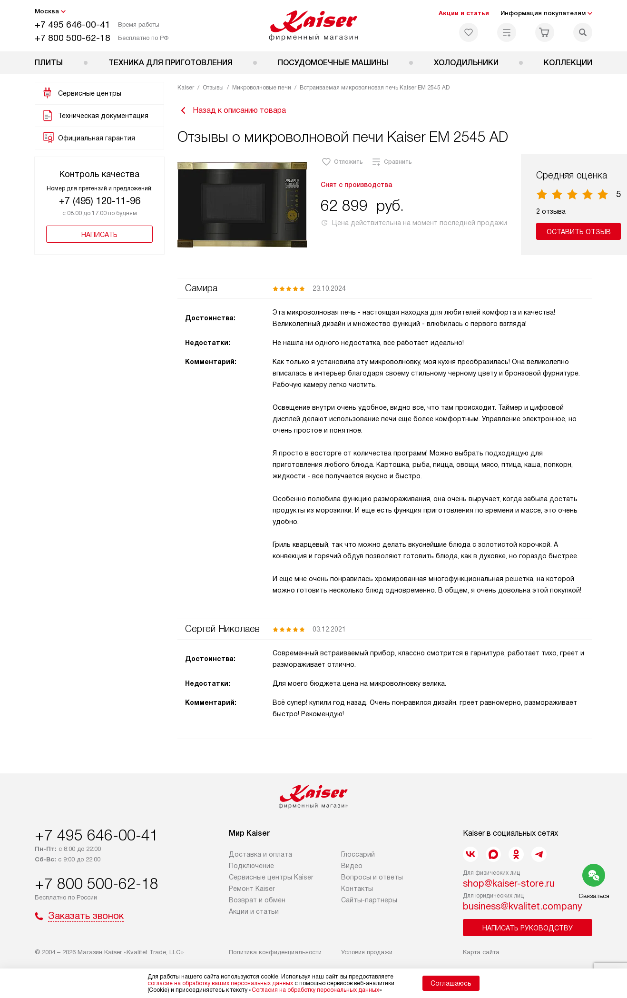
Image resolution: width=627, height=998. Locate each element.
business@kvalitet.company (522, 906)
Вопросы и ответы (372, 877)
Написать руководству (527, 928)
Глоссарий (358, 854)
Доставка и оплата (260, 854)
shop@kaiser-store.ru (509, 883)
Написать (99, 234)
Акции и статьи (464, 13)
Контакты (357, 888)
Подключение (251, 866)
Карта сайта (481, 952)
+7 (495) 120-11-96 (99, 201)
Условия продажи (366, 952)
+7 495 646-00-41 (72, 25)
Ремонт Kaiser (252, 888)
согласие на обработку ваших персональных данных (220, 983)
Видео (351, 866)
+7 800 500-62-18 (72, 38)
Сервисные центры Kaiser (271, 877)
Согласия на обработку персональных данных (315, 990)
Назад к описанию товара (231, 110)
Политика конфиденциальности (275, 952)
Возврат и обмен (257, 900)
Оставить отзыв (579, 232)
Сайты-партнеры (369, 900)
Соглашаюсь (451, 983)
